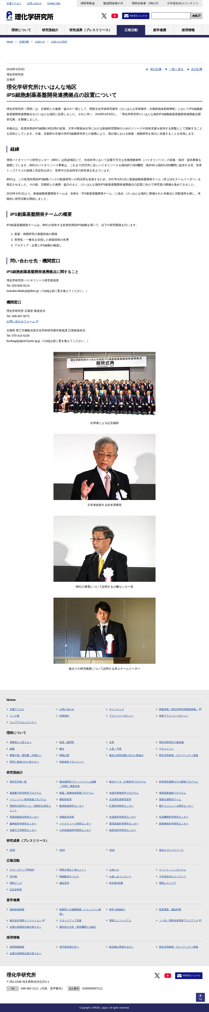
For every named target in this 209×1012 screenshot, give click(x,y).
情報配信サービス (69, 876)
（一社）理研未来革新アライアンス (180, 920)
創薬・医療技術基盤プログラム (76, 792)
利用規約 (64, 715)
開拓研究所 (65, 799)
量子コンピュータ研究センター (176, 806)
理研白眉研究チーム (170, 799)
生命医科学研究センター (122, 816)
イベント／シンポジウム (172, 869)
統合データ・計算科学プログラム (127, 781)
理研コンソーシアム (120, 920)
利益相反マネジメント (71, 761)
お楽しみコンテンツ (120, 876)
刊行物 (13, 876)
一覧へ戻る (176, 69)
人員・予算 (115, 748)
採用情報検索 (17, 946)
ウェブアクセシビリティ (23, 722)
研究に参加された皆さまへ (24, 761)
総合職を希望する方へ (121, 946)
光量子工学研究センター (23, 830)
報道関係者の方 (113, 3)
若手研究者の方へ (69, 946)
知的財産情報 (17, 909)
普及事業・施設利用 (170, 909)
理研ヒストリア (167, 883)
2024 (112, 850)
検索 (194, 15)
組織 (12, 748)
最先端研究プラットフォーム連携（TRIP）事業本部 (77, 784)
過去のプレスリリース (171, 850)
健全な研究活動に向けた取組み (126, 755)
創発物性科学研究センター (173, 823)
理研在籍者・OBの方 (145, 3)
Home (10, 41)
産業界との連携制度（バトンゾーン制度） (80, 911)
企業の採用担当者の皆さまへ (25, 927)
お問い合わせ (34, 3)
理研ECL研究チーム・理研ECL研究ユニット (30, 808)
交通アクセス (14, 3)
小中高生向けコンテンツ (182, 3)
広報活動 (24, 41)
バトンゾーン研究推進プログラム (28, 799)
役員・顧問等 (66, 742)
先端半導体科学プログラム (124, 792)
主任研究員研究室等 (120, 799)
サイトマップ (116, 709)
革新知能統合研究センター (24, 816)
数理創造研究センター (71, 806)
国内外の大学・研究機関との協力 (77, 927)
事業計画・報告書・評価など (25, 755)
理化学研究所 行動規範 (171, 742)
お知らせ (40, 41)
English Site (53, 3)
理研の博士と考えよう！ (72, 869)
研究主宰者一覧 (18, 781)
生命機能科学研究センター (173, 816)
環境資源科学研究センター (124, 823)
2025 (62, 850)
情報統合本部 (66, 816)
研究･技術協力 (117, 909)
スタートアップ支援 (70, 920)
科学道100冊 (116, 883)
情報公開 (64, 755)
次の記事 (196, 69)
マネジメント (166, 748)
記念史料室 (16, 889)
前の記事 (156, 69)
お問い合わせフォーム (22, 321)
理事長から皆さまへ (21, 742)
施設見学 (64, 883)
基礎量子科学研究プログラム (25, 792)
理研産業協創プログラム (172, 792)
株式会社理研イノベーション (27, 920)
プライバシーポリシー (121, 715)
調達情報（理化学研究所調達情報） (180, 709)
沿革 (111, 742)
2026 (12, 850)
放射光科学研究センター (122, 830)
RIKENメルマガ (138, 15)
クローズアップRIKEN (22, 869)
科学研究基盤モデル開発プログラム (178, 781)
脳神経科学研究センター (23, 823)
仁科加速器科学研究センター (75, 830)
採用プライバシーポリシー (173, 715)
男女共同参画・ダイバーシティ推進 (178, 755)
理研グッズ (16, 883)
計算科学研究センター (121, 806)
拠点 (61, 748)
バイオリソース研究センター (75, 823)
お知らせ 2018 (59, 41)
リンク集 (14, 715)
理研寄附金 (88, 3)
